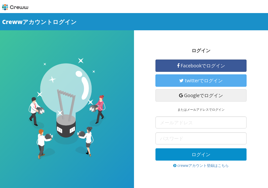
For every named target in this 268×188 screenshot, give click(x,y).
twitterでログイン (201, 80)
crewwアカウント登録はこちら (201, 165)
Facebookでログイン (201, 65)
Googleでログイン (201, 95)
